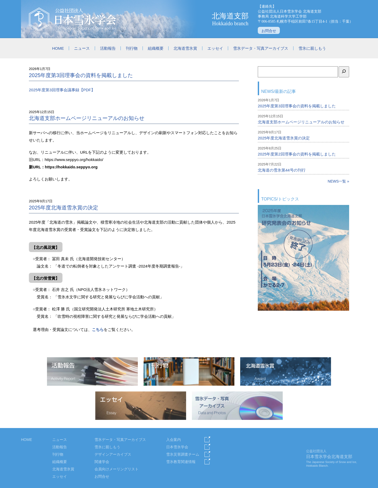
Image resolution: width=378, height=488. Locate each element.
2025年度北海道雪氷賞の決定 (63, 207)
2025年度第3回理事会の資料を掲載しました (81, 75)
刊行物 (132, 48)
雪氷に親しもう (312, 48)
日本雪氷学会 (177, 447)
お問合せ (268, 31)
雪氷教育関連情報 (181, 462)
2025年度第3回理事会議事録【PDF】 (62, 90)
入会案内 (173, 439)
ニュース (82, 48)
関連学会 (101, 462)
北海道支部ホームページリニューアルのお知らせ (86, 118)
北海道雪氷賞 (185, 48)
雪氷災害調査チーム (182, 454)
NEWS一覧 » (338, 181)
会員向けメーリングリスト (116, 469)
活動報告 (108, 48)
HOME (58, 48)
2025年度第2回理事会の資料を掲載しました (297, 154)
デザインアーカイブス (112, 454)
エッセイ (215, 48)
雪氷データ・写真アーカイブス (260, 48)
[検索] (344, 71)
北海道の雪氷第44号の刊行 (282, 170)
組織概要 (156, 48)
